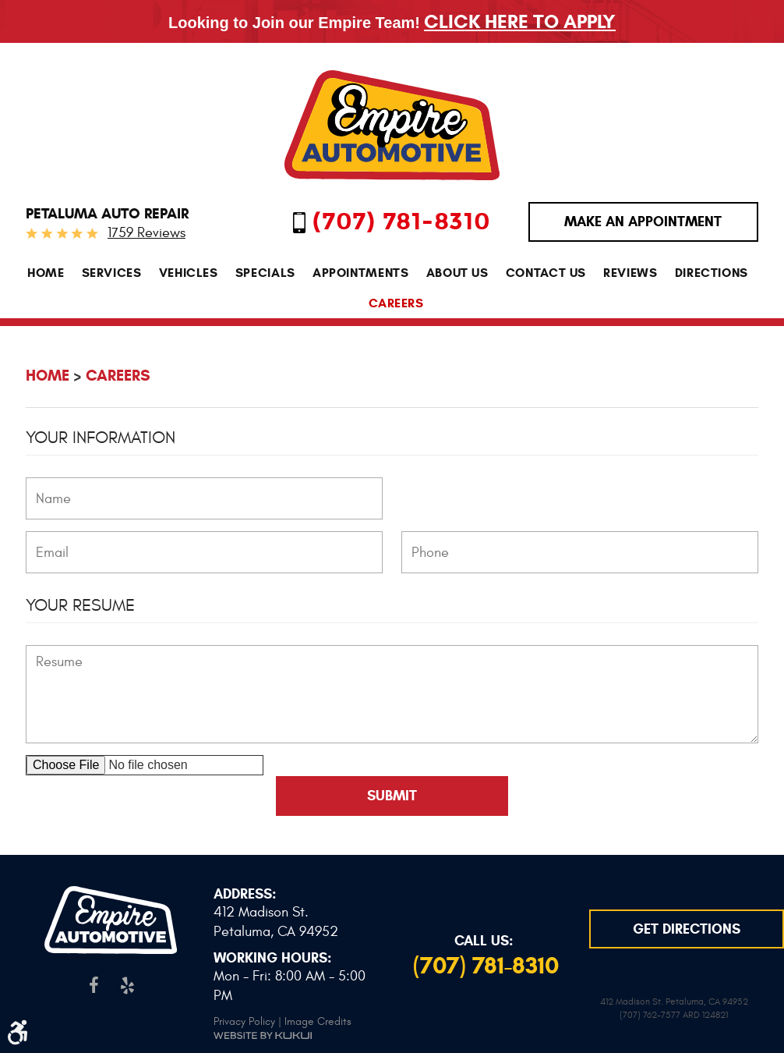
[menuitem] (46, 272)
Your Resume (80, 605)
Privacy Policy (244, 1021)
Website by (263, 1035)
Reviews (630, 272)
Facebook (94, 985)
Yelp (127, 985)
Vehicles (188, 272)
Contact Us (546, 272)
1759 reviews (146, 233)
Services (112, 272)
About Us (457, 272)
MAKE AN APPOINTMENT (643, 221)
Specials (265, 272)
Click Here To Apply (520, 21)
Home (46, 272)
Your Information (100, 437)
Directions (711, 272)
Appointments (361, 272)
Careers (396, 303)
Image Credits (317, 1021)
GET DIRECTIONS (686, 929)
